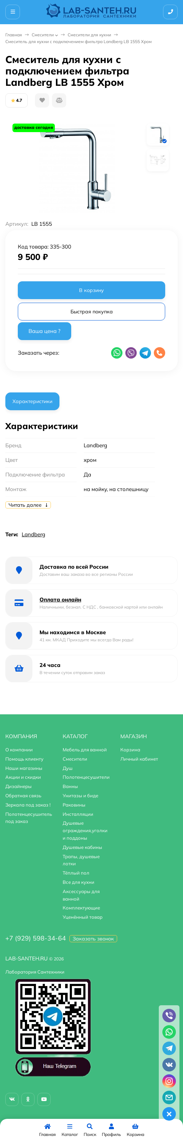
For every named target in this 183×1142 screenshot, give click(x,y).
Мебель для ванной (85, 749)
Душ (68, 768)
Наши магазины (23, 768)
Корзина (130, 749)
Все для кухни (78, 882)
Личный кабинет (139, 759)
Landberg (33, 534)
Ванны (70, 786)
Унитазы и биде (80, 795)
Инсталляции (78, 814)
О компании (19, 749)
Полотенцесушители (86, 777)
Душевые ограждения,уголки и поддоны (85, 830)
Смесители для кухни (89, 34)
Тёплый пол (76, 873)
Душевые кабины (82, 847)
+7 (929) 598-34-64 (35, 938)
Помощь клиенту (24, 759)
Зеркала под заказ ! (28, 805)
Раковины (74, 805)
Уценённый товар (83, 917)
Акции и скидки (23, 777)
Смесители (43, 34)
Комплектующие (81, 908)
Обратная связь (23, 795)
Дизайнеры (18, 786)
